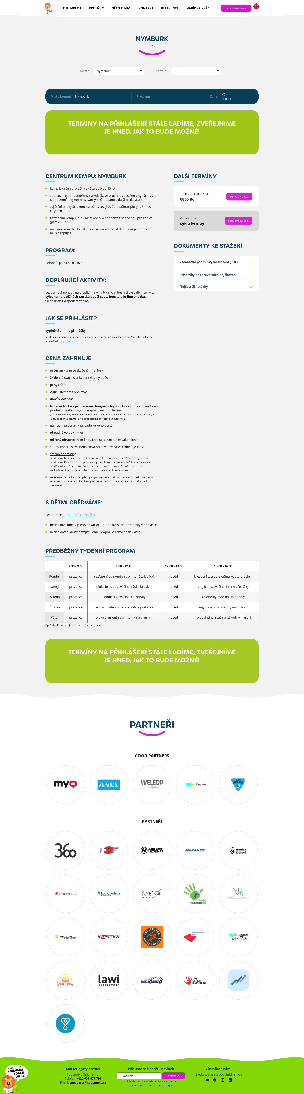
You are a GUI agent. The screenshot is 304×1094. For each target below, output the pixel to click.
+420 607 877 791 (88, 1078)
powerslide (195, 850)
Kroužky (96, 8)
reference (170, 8)
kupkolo (108, 784)
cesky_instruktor (238, 784)
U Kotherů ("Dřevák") (79, 526)
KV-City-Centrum (65, 893)
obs (152, 936)
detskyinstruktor (195, 893)
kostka (108, 936)
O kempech (72, 8)
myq (65, 784)
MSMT (238, 893)
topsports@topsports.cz (88, 1082)
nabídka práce (198, 8)
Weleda (152, 784)
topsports (195, 784)
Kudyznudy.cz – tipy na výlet (108, 893)
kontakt (145, 8)
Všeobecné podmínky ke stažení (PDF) (209, 273)
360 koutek (65, 850)
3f (108, 850)
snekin (152, 893)
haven (152, 850)
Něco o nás (121, 8)
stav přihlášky (236, 8)
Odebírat (173, 1076)
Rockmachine (65, 936)
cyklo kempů (68, 353)
